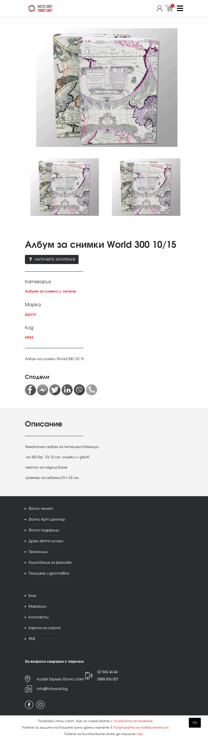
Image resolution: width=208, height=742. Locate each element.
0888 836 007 (107, 679)
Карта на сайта (44, 628)
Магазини (37, 606)
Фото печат (41, 508)
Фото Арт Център (47, 519)
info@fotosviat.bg (52, 689)
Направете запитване (51, 259)
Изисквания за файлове (50, 562)
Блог (32, 595)
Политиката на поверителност (140, 727)
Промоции (38, 552)
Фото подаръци (44, 530)
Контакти (38, 617)
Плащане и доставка (49, 573)
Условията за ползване (133, 721)
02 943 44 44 (107, 672)
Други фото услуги (46, 541)
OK (194, 723)
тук (140, 734)
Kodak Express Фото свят (60, 679)
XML (32, 639)
